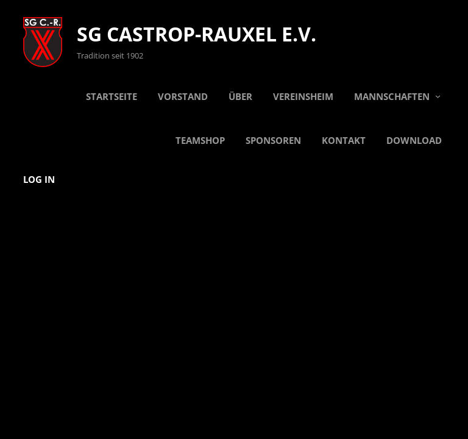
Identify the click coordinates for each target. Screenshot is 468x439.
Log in (39, 179)
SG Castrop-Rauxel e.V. (196, 34)
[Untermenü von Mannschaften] (438, 96)
